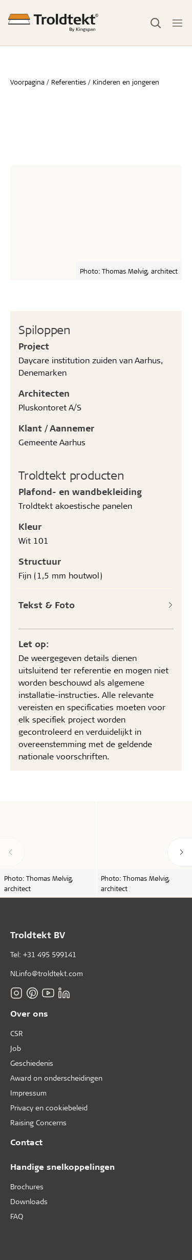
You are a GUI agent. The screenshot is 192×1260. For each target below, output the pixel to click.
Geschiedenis (31, 1063)
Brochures (27, 1186)
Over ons (29, 1013)
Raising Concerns (38, 1122)
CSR (16, 1033)
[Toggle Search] (155, 23)
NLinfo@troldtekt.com (46, 973)
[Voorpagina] (53, 23)
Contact (26, 1142)
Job (15, 1048)
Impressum (28, 1093)
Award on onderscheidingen (56, 1078)
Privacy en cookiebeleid (49, 1107)
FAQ (16, 1216)
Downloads (29, 1201)
